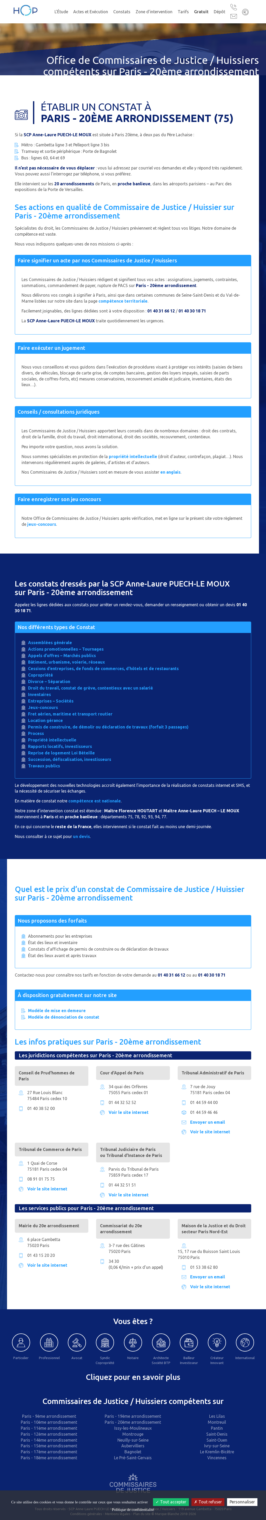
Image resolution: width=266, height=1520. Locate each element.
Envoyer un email (207, 1122)
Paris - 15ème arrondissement (49, 1445)
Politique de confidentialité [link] (133, 1510)
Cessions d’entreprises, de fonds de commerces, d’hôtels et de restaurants (103, 668)
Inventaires (39, 694)
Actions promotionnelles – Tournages (66, 649)
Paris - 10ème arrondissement (49, 1422)
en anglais (170, 472)
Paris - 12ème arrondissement (49, 1434)
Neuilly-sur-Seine (133, 1440)
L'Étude (61, 11)
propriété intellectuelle (133, 456)
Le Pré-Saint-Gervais (133, 1457)
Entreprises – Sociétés (51, 701)
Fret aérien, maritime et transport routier (70, 714)
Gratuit (201, 11)
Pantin (217, 1428)
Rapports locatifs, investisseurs (60, 746)
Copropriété (40, 675)
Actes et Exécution (90, 11)
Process (36, 733)
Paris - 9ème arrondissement (49, 1416)
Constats (121, 11)
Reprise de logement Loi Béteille (61, 753)
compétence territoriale (123, 301)
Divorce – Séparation (49, 681)
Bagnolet (132, 1451)
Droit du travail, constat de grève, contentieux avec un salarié (90, 688)
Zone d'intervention (154, 11)
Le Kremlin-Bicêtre (217, 1451)
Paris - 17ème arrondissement (49, 1451)
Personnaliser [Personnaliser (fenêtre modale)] (242, 1501)
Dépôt (219, 11)
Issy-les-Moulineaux (133, 1428)
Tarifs (183, 11)
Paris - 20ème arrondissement (133, 1422)
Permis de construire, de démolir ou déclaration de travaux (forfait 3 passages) (108, 727)
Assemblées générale (50, 642)
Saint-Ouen (217, 1440)
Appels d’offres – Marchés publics (62, 655)
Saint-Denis (217, 1434)
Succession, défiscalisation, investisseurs (69, 759)
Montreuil (217, 1422)
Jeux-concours (43, 707)
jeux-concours (41, 524)
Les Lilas (217, 1416)
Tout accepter (171, 1501)
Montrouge (132, 1434)
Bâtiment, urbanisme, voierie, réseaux (66, 662)
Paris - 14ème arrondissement (49, 1440)
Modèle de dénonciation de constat (63, 1017)
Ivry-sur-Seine (217, 1445)
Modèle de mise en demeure (57, 1010)
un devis (81, 836)
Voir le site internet (129, 1112)
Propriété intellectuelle (52, 740)
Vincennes (217, 1457)
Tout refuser (208, 1501)
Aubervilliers (132, 1445)
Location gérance (45, 720)
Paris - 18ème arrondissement (49, 1457)
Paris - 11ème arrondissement (49, 1428)
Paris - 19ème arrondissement (133, 1416)
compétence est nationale (94, 801)
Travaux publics (44, 766)
